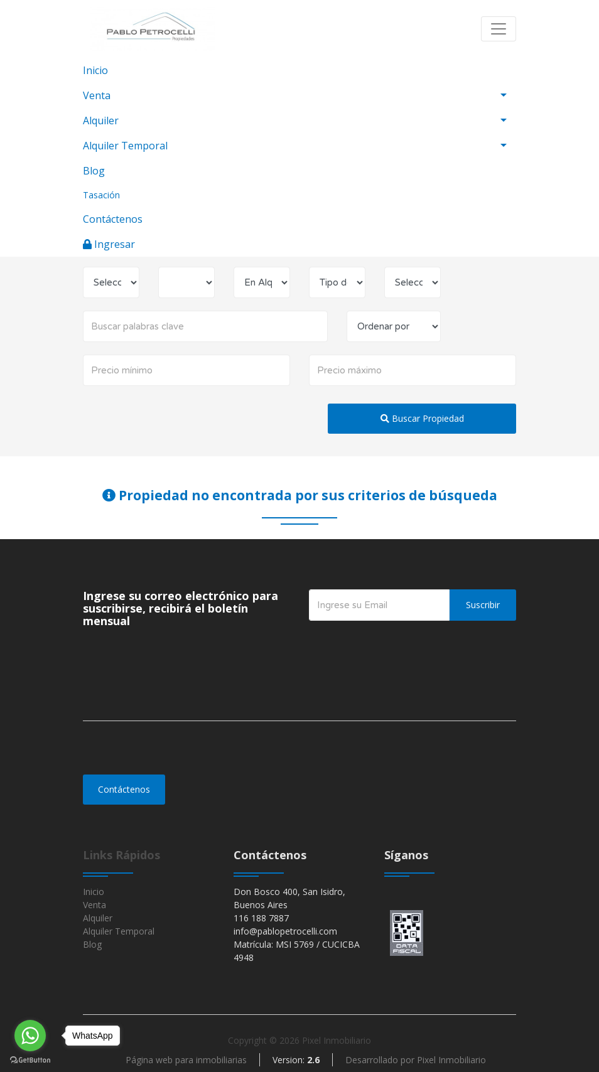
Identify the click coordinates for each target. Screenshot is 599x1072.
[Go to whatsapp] (30, 1035)
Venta (94, 905)
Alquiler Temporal (118, 931)
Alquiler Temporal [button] (125, 146)
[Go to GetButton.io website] (30, 1059)
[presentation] (404, 645)
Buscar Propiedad (422, 418)
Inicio (95, 70)
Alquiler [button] (101, 120)
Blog (94, 171)
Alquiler (97, 918)
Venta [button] (97, 95)
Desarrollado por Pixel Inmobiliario (415, 1060)
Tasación (101, 195)
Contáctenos (113, 219)
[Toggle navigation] (498, 28)
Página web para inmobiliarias (186, 1060)
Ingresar (109, 244)
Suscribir (483, 605)
